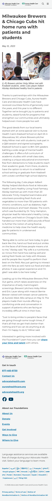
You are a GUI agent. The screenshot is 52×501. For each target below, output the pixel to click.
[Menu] (47, 3)
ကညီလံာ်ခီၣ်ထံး (33, 472)
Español (5, 468)
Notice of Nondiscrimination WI (34, 495)
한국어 (41, 472)
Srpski (34, 475)
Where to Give (10, 440)
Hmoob (24, 472)
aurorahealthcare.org (14, 386)
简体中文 (24, 468)
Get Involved (9, 429)
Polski (9, 475)
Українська (7, 478)
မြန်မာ (18, 468)
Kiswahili (42, 475)
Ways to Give (9, 435)
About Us (7, 413)
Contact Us (8, 376)
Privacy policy (8, 492)
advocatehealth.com (13, 381)
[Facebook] (4, 399)
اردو (15, 478)
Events (6, 424)
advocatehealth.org (13, 392)
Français (37, 468)
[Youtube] (11, 399)
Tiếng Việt (23, 478)
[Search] (42, 3)
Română (17, 475)
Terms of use (20, 492)
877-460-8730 (9, 370)
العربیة (12, 468)
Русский (26, 475)
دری (30, 468)
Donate (6, 419)
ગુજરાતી (45, 468)
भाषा (18, 472)
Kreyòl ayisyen (9, 472)
